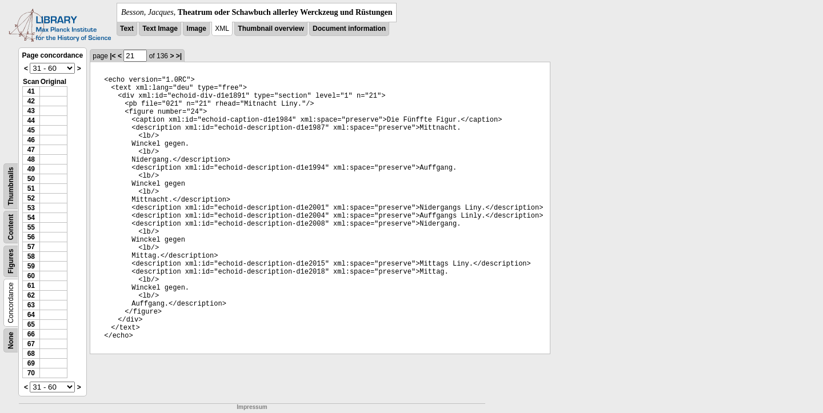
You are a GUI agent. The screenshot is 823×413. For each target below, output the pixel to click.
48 (31, 159)
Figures (11, 261)
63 (31, 305)
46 (31, 140)
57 (31, 247)
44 (31, 121)
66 (31, 334)
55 (31, 227)
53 (31, 208)
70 (31, 373)
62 (31, 295)
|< (112, 56)
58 (31, 256)
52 (31, 198)
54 (31, 218)
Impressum (252, 407)
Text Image (160, 29)
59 (31, 266)
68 (31, 354)
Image (196, 29)
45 (31, 130)
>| (179, 56)
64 (31, 315)
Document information (349, 29)
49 (31, 169)
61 (31, 286)
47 (31, 150)
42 (31, 101)
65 (31, 324)
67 (31, 344)
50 (31, 179)
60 (31, 276)
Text (127, 29)
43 (31, 111)
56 (31, 237)
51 (31, 189)
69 (31, 363)
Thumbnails (11, 186)
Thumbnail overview (270, 29)
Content (11, 227)
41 (31, 91)
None (11, 340)
